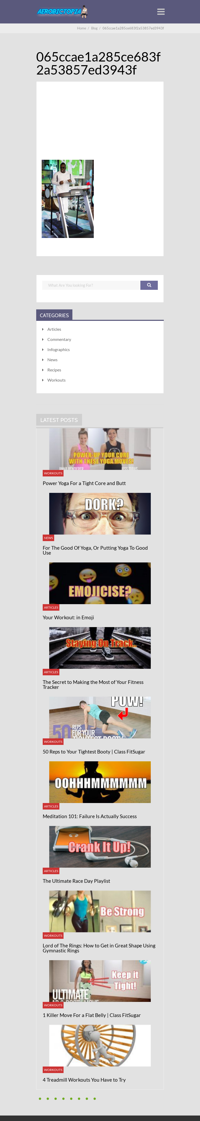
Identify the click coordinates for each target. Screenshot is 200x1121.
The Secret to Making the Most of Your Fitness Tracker (93, 684)
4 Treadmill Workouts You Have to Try (84, 1080)
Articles (54, 329)
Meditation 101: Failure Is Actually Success (90, 816)
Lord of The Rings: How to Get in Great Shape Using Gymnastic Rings (99, 947)
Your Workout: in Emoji (68, 617)
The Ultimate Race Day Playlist (76, 881)
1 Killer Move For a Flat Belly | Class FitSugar (92, 1015)
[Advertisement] (100, 127)
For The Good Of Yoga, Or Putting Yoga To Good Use (95, 550)
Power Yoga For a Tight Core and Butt (84, 483)
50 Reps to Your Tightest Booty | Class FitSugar (94, 752)
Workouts (56, 379)
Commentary (59, 339)
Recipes (54, 369)
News (52, 359)
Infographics (58, 349)
